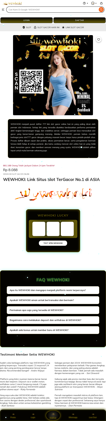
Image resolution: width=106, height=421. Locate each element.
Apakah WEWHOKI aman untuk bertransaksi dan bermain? (42, 300)
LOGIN (26, 20)
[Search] (101, 9)
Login (33, 415)
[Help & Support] (85, 3)
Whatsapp (73, 415)
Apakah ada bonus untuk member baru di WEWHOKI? (39, 330)
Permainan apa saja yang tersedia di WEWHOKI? (37, 310)
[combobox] (52, 9)
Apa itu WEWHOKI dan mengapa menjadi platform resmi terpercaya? (48, 290)
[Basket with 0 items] (101, 3)
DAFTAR (79, 20)
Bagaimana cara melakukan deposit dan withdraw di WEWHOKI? (45, 320)
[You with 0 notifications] (94, 3)
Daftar (53, 415)
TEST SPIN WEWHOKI (53, 243)
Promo (13, 415)
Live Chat (93, 415)
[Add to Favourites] (98, 39)
